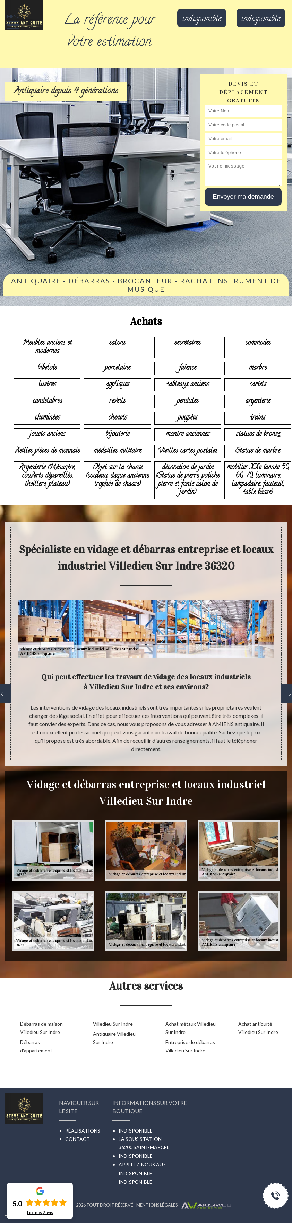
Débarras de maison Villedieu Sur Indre (41, 1028)
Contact (77, 1139)
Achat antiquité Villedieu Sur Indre (258, 1028)
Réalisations (82, 1131)
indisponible (201, 20)
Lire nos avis (40, 1212)
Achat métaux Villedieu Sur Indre (190, 1028)
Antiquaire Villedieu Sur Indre (114, 1038)
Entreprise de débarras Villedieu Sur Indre (190, 1046)
